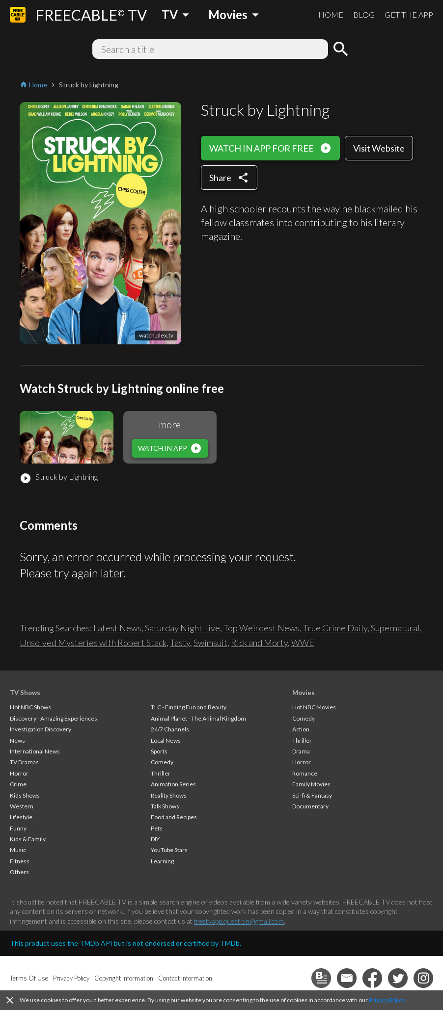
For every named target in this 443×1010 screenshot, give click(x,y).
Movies (303, 693)
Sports (159, 751)
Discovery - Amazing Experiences (53, 718)
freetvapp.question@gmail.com (239, 921)
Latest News (117, 627)
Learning (162, 861)
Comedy (162, 762)
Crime (18, 784)
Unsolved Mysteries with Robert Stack (93, 642)
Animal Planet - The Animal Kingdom (198, 718)
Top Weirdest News (261, 627)
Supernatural (395, 627)
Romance (304, 773)
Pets (157, 828)
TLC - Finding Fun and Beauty (188, 707)
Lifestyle (21, 817)
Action (300, 729)
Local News (166, 740)
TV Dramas (24, 762)
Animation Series (173, 784)
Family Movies (311, 784)
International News (35, 751)
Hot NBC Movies (314, 707)
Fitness (19, 861)
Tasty (180, 642)
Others (19, 872)
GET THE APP (409, 14)
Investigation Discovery (40, 729)
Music (18, 850)
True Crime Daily (335, 627)
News (17, 740)
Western (21, 806)
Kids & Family (28, 839)
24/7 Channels (170, 729)
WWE (302, 642)
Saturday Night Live (182, 627)
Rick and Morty (259, 642)
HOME (330, 14)
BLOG (364, 14)
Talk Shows (165, 806)
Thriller (160, 773)
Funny (18, 828)
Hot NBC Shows (30, 707)
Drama (301, 751)
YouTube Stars (169, 850)
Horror (19, 773)
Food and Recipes (174, 817)
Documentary (310, 806)
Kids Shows (25, 795)
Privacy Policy (387, 1000)
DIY (155, 839)
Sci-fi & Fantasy (312, 795)
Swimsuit (210, 642)
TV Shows (25, 693)
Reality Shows (169, 795)
